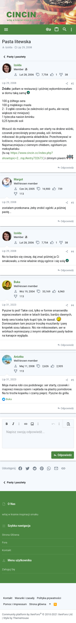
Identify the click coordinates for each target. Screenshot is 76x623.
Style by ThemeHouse (16, 618)
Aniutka (19, 356)
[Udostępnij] (67, 84)
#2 (72, 83)
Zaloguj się (8, 569)
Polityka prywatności (49, 598)
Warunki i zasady (24, 598)
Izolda (8, 47)
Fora (4, 542)
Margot (18, 179)
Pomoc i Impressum (15, 604)
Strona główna (10, 534)
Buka (17, 282)
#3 (72, 202)
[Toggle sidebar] (71, 29)
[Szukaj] (65, 29)
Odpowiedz (67, 167)
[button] (6, 29)
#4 (72, 251)
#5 (72, 380)
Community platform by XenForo (37, 614)
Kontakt (6, 550)
